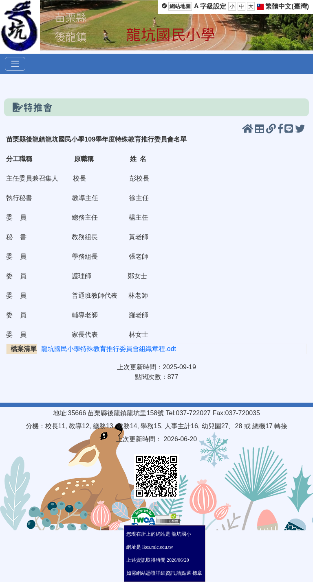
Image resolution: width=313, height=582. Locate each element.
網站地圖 (180, 6)
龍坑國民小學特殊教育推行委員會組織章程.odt (108, 348)
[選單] (15, 64)
